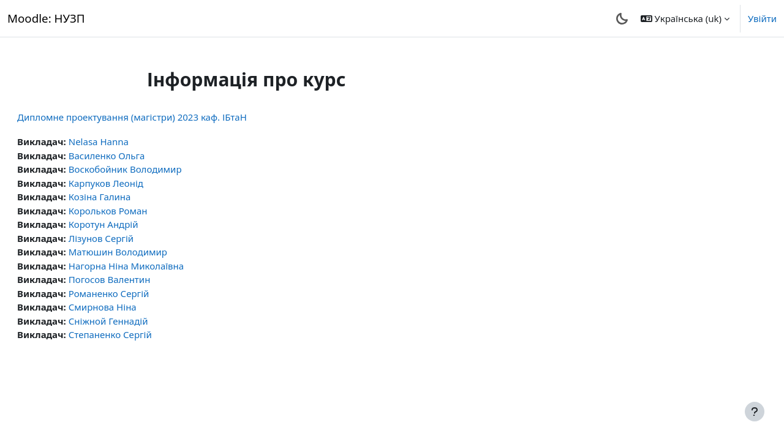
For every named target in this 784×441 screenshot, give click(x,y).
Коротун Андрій (133, 224)
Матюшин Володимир (147, 252)
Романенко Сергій (138, 293)
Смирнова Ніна (132, 307)
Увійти (762, 18)
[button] (685, 18)
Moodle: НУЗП (46, 18)
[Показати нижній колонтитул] (754, 411)
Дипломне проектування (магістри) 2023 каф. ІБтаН (161, 117)
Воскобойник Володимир (154, 169)
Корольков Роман (137, 211)
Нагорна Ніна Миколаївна (155, 266)
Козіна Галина (129, 196)
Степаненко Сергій (139, 334)
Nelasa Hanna (128, 141)
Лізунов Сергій (130, 238)
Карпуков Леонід (135, 183)
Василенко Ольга (136, 155)
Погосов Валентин (139, 279)
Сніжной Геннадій (138, 321)
